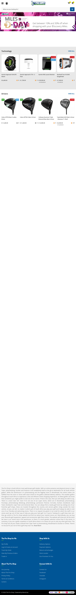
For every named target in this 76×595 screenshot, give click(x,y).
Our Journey (5, 569)
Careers (3, 582)
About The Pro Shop (7, 572)
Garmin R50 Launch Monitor (46, 74)
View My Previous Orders (9, 553)
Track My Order (6, 550)
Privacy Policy (5, 575)
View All (71, 51)
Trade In (4, 556)
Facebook (42, 572)
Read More (37, 525)
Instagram (42, 579)
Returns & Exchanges (46, 550)
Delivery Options (44, 544)
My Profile (4, 544)
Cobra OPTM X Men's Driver (28, 117)
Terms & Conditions (7, 579)
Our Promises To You (46, 556)
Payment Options (45, 547)
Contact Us (43, 569)
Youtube (42, 575)
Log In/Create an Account (9, 547)
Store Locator (43, 553)
